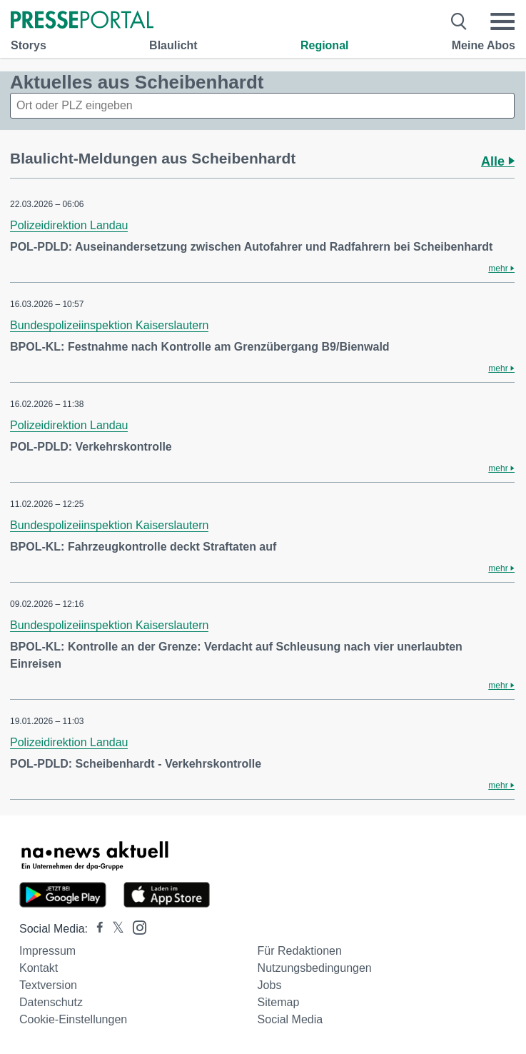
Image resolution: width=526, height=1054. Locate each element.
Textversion (48, 985)
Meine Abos (483, 45)
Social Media (290, 1019)
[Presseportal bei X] (113, 929)
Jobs (270, 985)
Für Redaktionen (300, 951)
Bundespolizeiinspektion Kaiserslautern (109, 325)
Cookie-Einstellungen (73, 1019)
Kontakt (38, 968)
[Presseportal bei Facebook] (95, 929)
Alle (498, 161)
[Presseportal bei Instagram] (135, 926)
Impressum (47, 951)
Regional (324, 45)
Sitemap (279, 1002)
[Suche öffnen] (459, 21)
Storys (28, 45)
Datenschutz (51, 1002)
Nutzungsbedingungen (315, 968)
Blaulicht (173, 45)
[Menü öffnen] (502, 21)
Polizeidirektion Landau (69, 225)
